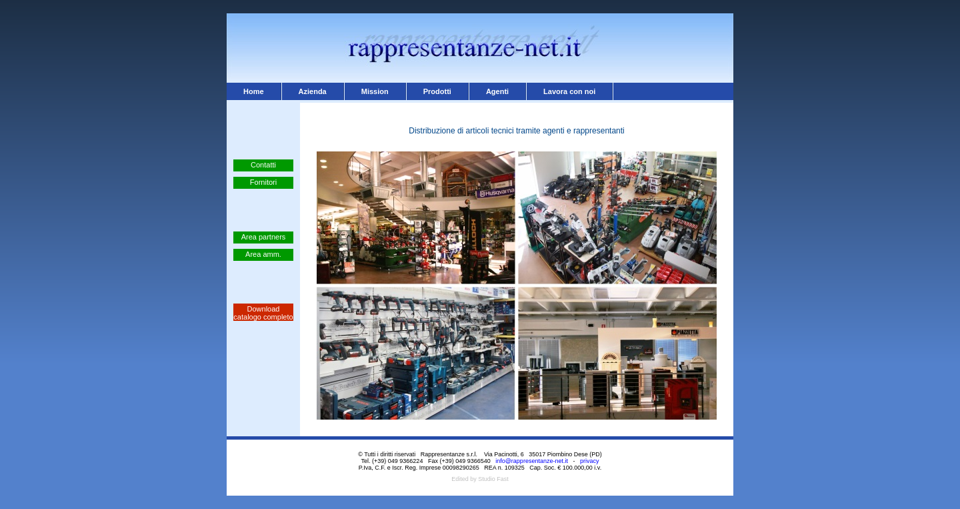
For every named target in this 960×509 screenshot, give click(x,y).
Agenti (497, 91)
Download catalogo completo (263, 313)
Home (253, 91)
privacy (589, 461)
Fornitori (263, 182)
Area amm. (263, 254)
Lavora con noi (569, 91)
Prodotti (437, 91)
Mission (375, 91)
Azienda (313, 91)
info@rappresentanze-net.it (531, 461)
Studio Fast (493, 479)
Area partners (263, 237)
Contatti (263, 165)
